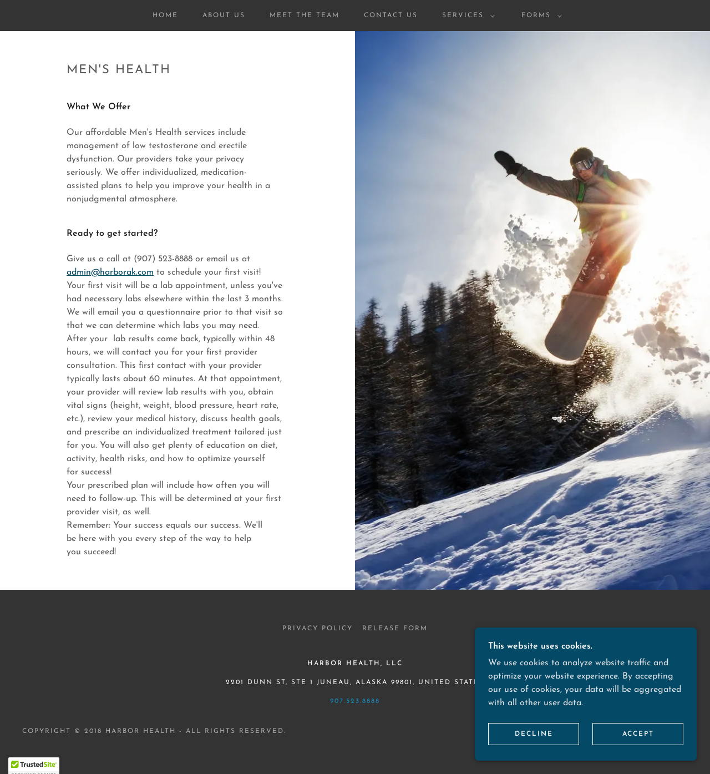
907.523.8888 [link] (355, 701)
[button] (466, 15)
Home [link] (165, 15)
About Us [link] (223, 15)
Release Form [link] (395, 628)
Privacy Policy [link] (317, 628)
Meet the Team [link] (304, 15)
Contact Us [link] (391, 15)
